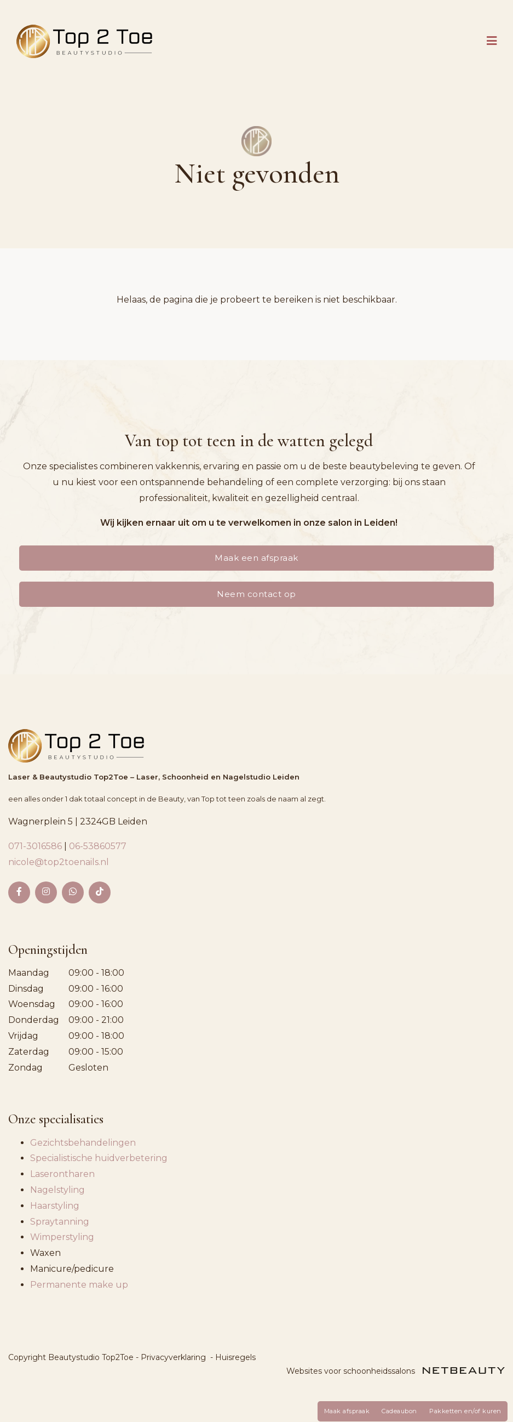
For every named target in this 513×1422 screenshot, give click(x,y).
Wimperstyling (62, 1237)
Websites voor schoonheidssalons (395, 1371)
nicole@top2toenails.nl (58, 862)
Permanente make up (79, 1284)
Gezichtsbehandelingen (83, 1142)
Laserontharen (62, 1174)
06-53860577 (97, 846)
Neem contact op (256, 594)
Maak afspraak (347, 1411)
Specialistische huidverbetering (99, 1158)
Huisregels (235, 1357)
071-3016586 (36, 846)
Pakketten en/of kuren (465, 1411)
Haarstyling (54, 1206)
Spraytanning (59, 1221)
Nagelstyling (57, 1190)
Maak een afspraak (256, 558)
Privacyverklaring (173, 1357)
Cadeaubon (399, 1411)
